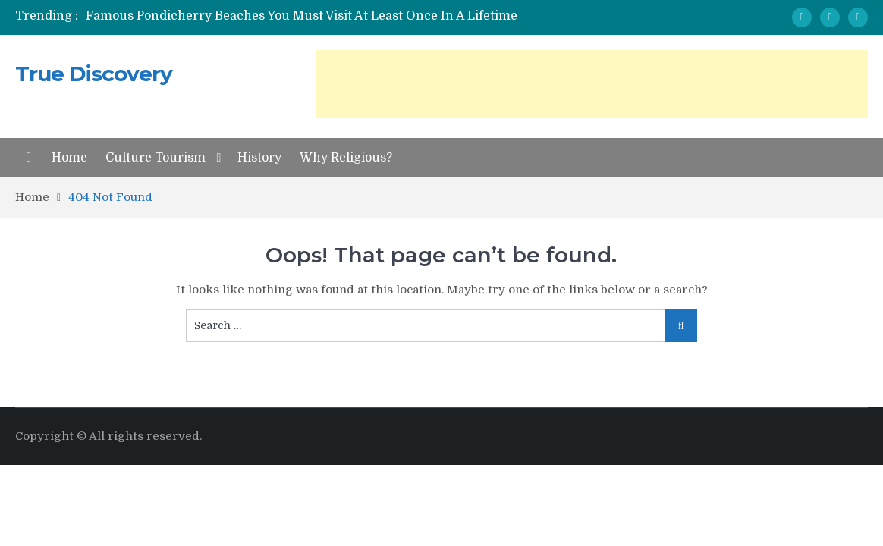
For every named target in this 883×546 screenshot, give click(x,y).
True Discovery (93, 73)
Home (69, 158)
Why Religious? (346, 158)
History (259, 158)
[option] (306, 16)
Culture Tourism (155, 158)
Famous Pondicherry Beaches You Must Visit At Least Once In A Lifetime (301, 16)
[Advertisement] (592, 84)
